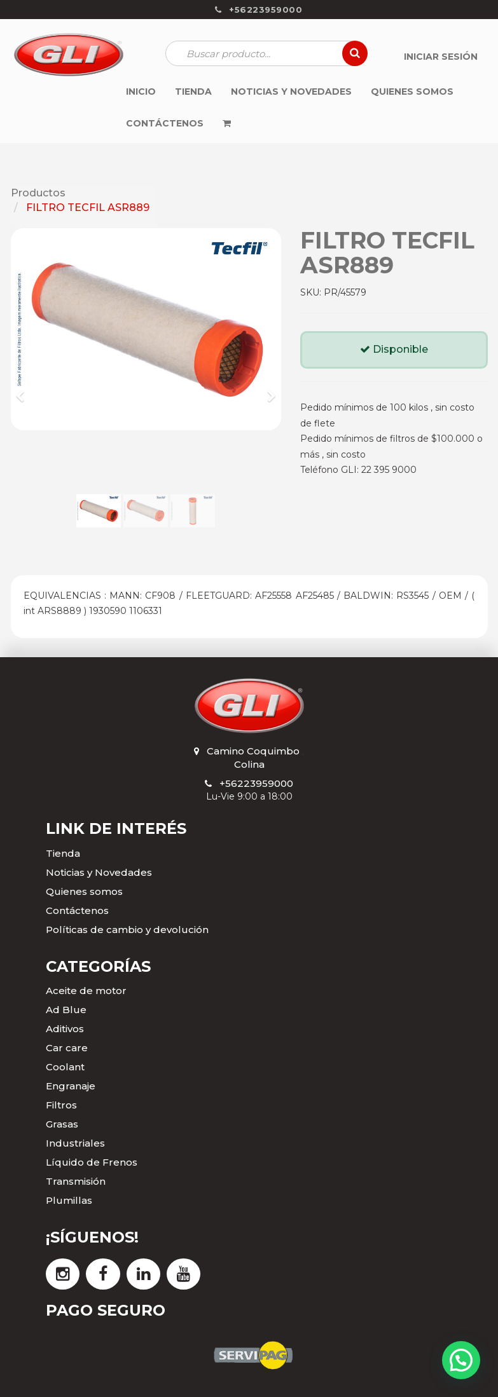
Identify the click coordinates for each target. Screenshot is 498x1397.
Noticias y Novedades (99, 872)
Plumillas (69, 1200)
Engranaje (70, 1086)
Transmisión (76, 1181)
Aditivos (65, 1029)
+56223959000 (256, 783)
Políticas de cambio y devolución (127, 929)
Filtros (61, 1105)
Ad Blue (66, 1010)
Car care (67, 1048)
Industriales (75, 1143)
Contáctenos (77, 910)
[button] (24, 390)
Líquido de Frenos (91, 1162)
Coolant (65, 1067)
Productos (38, 193)
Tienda (63, 853)
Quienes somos (84, 891)
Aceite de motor (86, 991)
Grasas (62, 1124)
